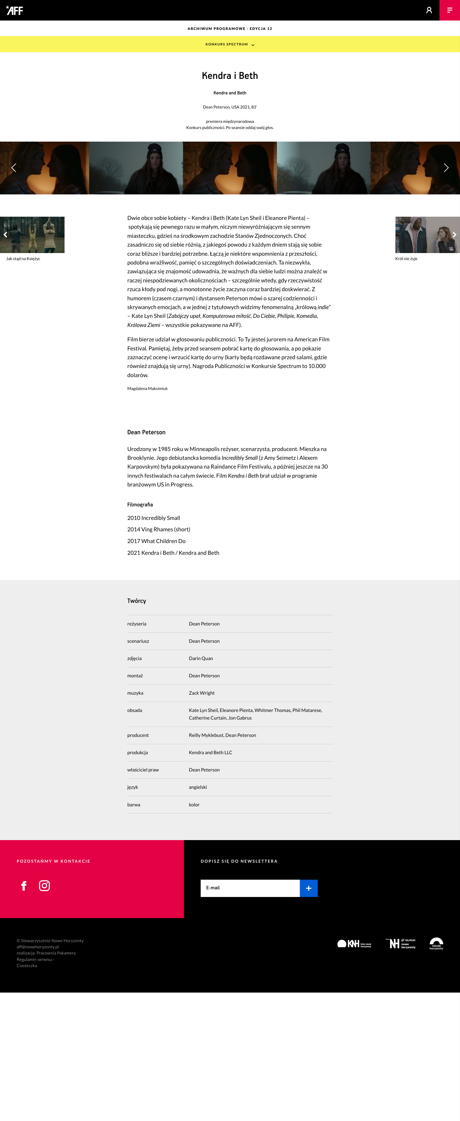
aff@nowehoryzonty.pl (38, 1075)
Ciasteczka (27, 1094)
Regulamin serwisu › (35, 1087)
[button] (446, 232)
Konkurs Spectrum (226, 44)
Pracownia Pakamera (56, 1081)
